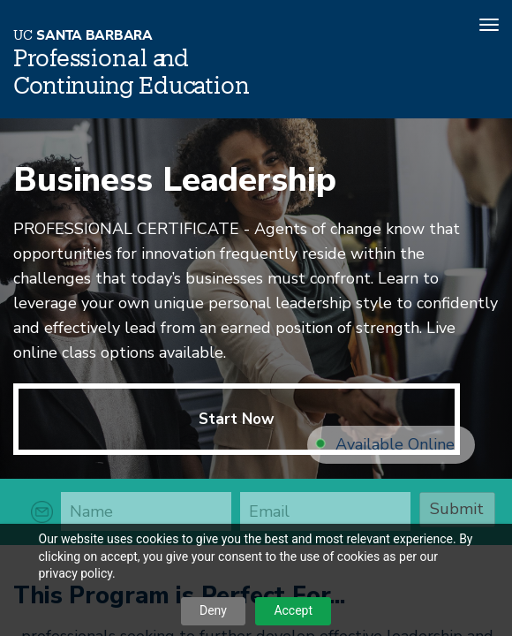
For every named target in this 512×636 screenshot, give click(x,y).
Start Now (237, 359)
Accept (293, 610)
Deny (213, 610)
